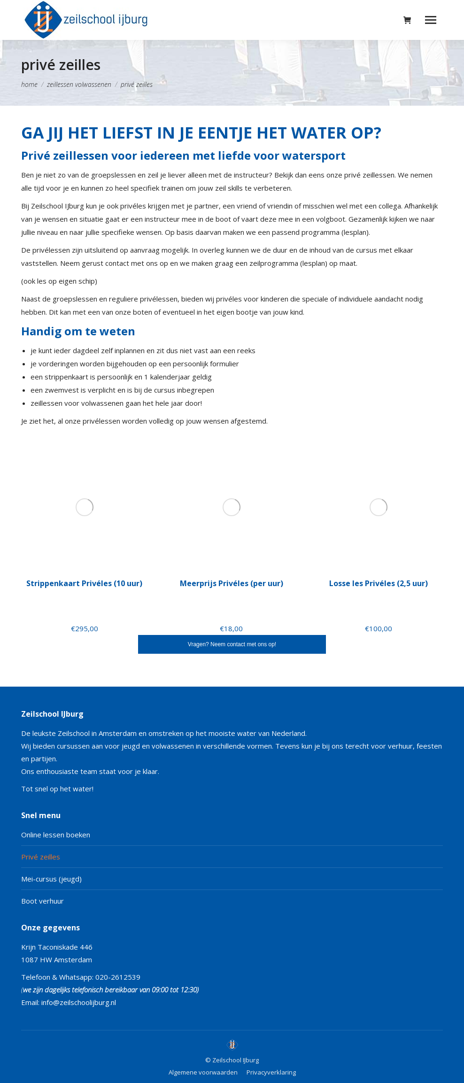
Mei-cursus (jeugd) (51, 878)
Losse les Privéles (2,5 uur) (378, 583)
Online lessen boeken (55, 834)
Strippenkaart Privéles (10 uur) (84, 583)
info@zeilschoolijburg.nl (78, 1002)
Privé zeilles (40, 856)
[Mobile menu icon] (431, 20)
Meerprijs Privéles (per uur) (231, 583)
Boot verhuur (42, 900)
